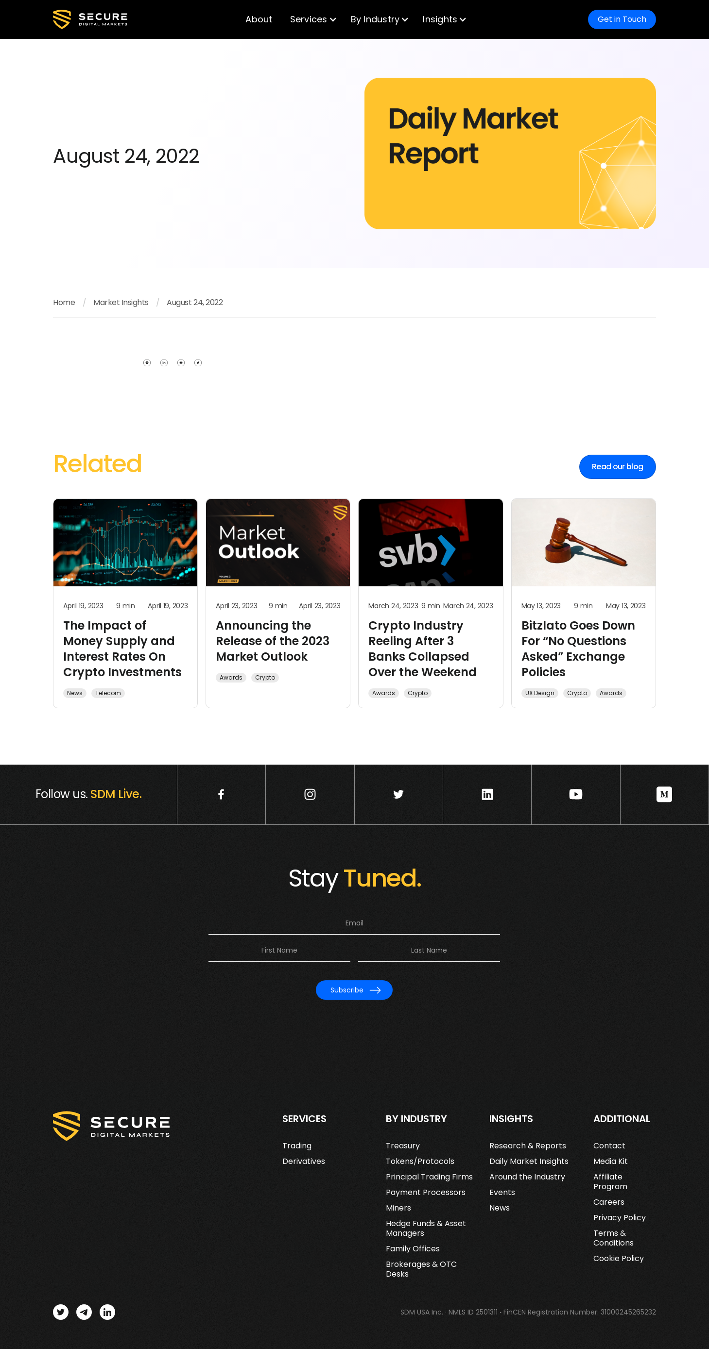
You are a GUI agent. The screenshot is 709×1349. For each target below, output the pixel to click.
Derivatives (303, 1161)
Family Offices (413, 1249)
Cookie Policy (618, 1259)
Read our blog (617, 466)
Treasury (403, 1146)
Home (64, 302)
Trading (296, 1146)
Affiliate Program (610, 1182)
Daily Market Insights (529, 1161)
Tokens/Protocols (420, 1161)
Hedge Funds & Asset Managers (426, 1228)
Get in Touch (622, 19)
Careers (608, 1202)
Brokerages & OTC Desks (421, 1269)
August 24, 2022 (195, 302)
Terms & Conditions (613, 1238)
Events (502, 1192)
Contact (609, 1146)
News (499, 1208)
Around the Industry (527, 1177)
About (258, 19)
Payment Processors (426, 1192)
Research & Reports (527, 1146)
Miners (398, 1208)
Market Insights (121, 302)
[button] (311, 19)
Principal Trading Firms (429, 1177)
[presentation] (354, 1023)
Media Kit (610, 1161)
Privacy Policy (619, 1218)
